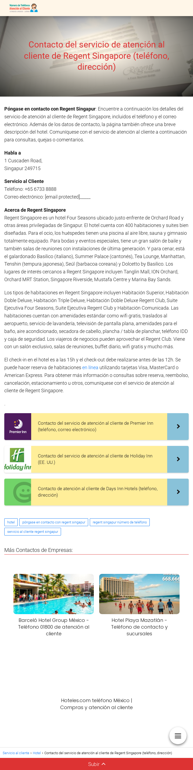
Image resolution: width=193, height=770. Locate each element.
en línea (90, 367)
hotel (11, 522)
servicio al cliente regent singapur (32, 532)
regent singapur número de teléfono (120, 522)
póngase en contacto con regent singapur (53, 522)
